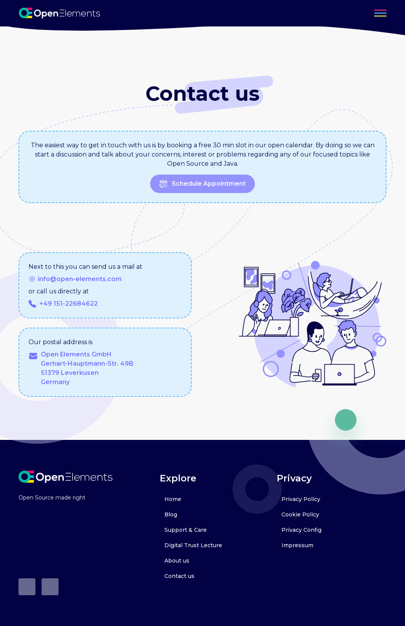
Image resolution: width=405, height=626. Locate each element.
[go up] (345, 420)
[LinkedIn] (50, 586)
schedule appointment (202, 184)
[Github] (26, 586)
